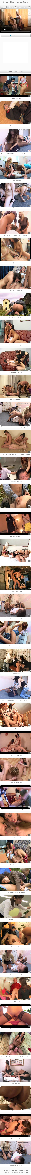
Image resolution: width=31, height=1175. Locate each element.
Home (4, 7)
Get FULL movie (15, 36)
